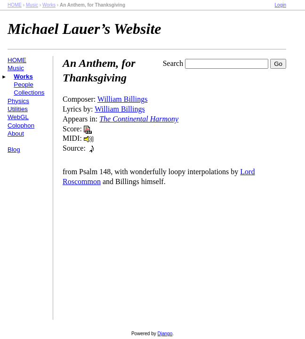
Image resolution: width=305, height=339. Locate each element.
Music (32, 5)
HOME (15, 5)
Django (165, 333)
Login (280, 5)
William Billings (122, 99)
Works (49, 5)
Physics (18, 101)
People (23, 84)
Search (173, 63)
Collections (29, 92)
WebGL (18, 117)
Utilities (18, 109)
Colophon (21, 125)
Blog (14, 149)
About (16, 133)
